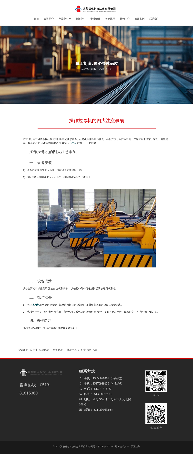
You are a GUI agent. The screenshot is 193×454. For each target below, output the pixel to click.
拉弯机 (73, 142)
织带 (83, 350)
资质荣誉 (95, 18)
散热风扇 (92, 350)
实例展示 (110, 18)
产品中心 (63, 18)
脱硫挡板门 (45, 350)
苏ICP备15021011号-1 (108, 446)
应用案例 (139, 18)
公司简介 (49, 18)
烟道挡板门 (59, 350)
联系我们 (154, 18)
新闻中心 (80, 18)
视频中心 (125, 18)
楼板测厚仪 (73, 350)
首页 (36, 18)
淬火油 (33, 350)
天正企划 (135, 446)
